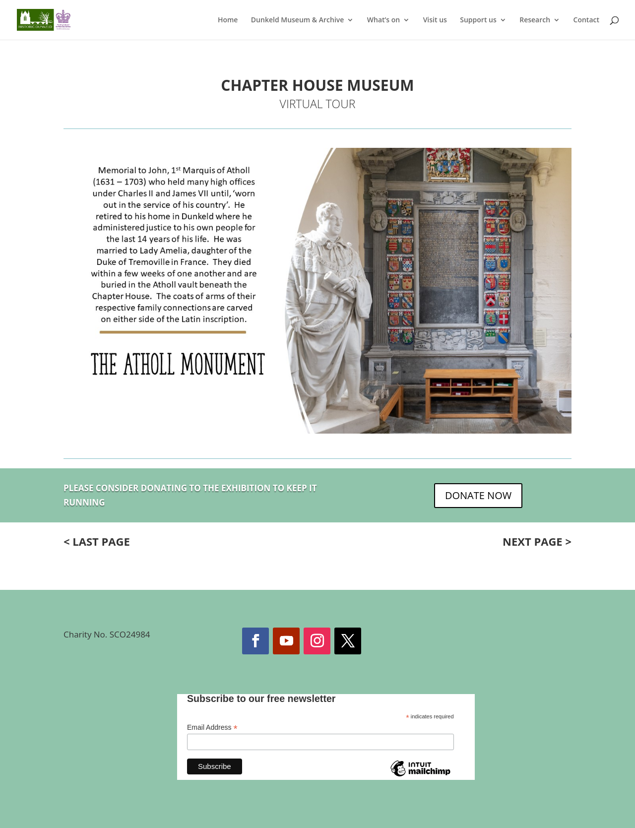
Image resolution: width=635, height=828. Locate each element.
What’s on (383, 20)
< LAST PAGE (97, 541)
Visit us (435, 20)
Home (228, 20)
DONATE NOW (478, 495)
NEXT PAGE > (537, 541)
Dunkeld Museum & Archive (297, 20)
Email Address (212, 727)
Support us (478, 20)
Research (534, 20)
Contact (586, 20)
